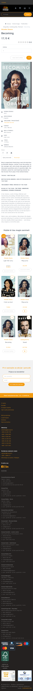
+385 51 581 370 (6, 557)
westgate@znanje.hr (8, 581)
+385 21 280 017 (6, 623)
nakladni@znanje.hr (6, 453)
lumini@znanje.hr (7, 537)
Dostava (3, 420)
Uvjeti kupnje (5, 417)
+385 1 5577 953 (6, 445)
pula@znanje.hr (7, 494)
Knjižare (3, 2)
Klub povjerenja (5, 415)
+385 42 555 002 (6, 535)
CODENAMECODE (27, 688)
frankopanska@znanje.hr (9, 570)
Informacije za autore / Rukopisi (10, 457)
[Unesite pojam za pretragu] (16, 14)
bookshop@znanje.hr (8, 483)
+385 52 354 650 (6, 443)
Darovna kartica (5, 422)
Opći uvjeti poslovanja (7, 409)
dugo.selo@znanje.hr (8, 614)
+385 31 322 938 (6, 590)
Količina (5, 47)
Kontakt (3, 405)
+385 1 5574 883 (6, 568)
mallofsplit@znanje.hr (8, 625)
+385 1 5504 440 (6, 434)
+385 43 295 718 (6, 432)
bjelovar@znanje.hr (8, 603)
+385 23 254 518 (6, 438)
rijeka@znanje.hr (7, 504)
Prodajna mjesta (6, 407)
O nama (3, 403)
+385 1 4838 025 (6, 612)
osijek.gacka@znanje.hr (9, 592)
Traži (28, 14)
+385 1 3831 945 (6, 634)
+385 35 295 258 (6, 441)
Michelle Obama (8, 258)
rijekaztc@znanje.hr (8, 559)
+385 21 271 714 (6, 524)
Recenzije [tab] (17, 157)
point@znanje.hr (7, 636)
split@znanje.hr (7, 526)
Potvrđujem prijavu (16, 384)
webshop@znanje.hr (7, 430)
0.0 (25, 42)
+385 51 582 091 (6, 436)
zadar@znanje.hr (7, 548)
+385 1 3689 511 (6, 455)
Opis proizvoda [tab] (7, 157)
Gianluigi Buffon (25, 339)
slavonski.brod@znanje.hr (9, 515)
